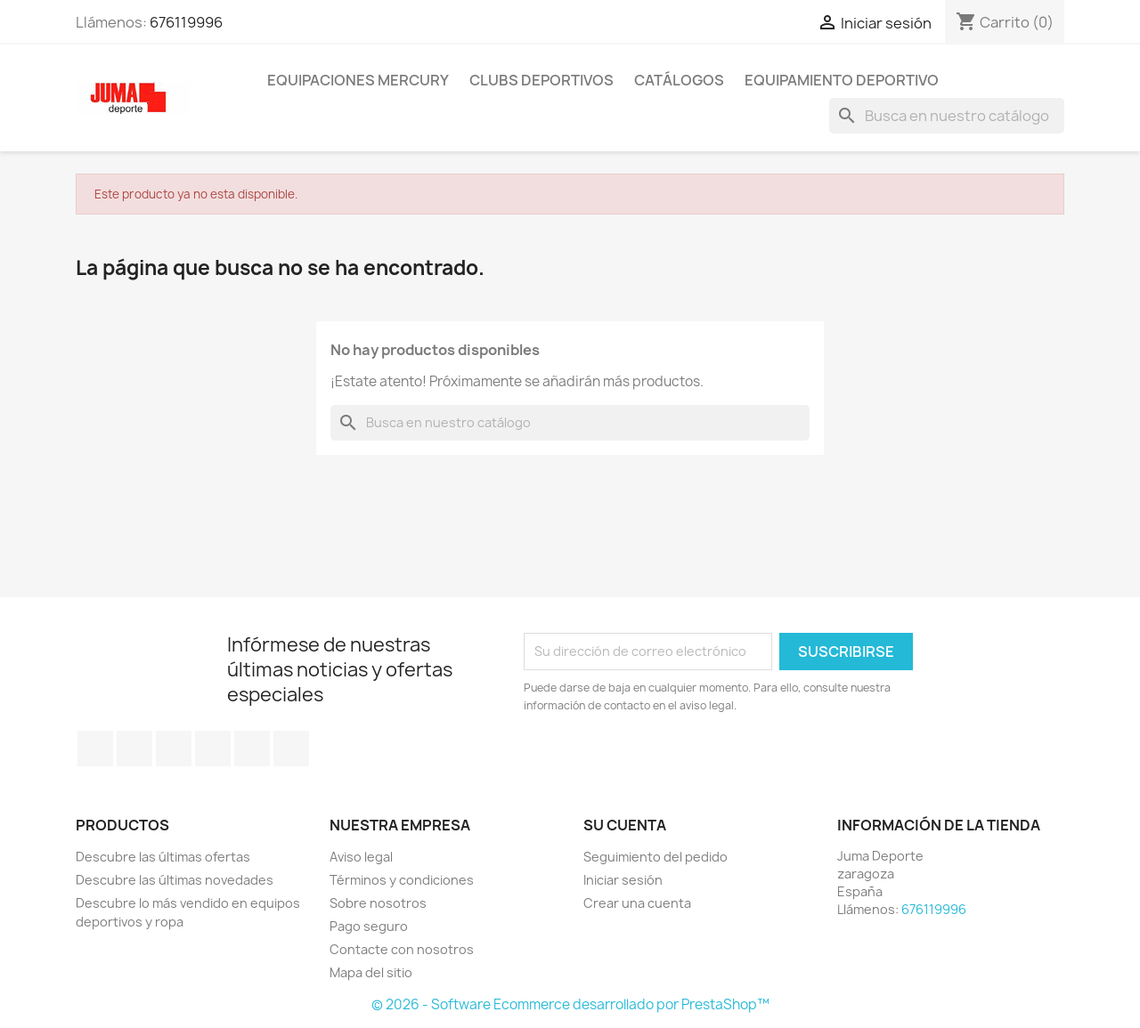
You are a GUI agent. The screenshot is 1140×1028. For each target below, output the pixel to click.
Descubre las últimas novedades (174, 879)
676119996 (186, 22)
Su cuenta (624, 825)
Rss (173, 748)
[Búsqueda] (946, 116)
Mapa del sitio (371, 972)
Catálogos (679, 80)
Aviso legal (361, 856)
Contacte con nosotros (402, 949)
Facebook (95, 748)
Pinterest (252, 748)
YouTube (213, 748)
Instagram (291, 748)
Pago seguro (369, 926)
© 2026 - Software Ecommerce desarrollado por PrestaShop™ (570, 1004)
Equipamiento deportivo (842, 80)
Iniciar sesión (623, 879)
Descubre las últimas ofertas (163, 856)
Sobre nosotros (378, 902)
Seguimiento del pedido (655, 856)
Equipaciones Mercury (358, 80)
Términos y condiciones (402, 879)
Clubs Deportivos (541, 80)
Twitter (134, 748)
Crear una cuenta (637, 902)
